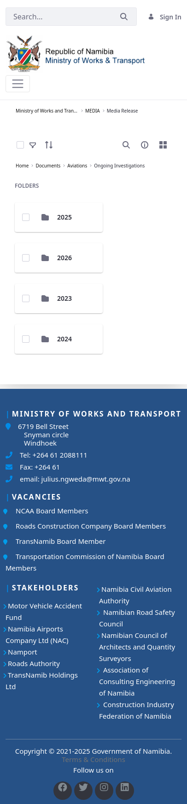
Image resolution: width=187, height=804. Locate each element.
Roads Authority (34, 663)
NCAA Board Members (52, 510)
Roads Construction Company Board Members (91, 525)
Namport (22, 651)
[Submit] (124, 17)
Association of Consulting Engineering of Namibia (137, 681)
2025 (64, 217)
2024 (64, 338)
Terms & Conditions (93, 759)
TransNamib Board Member (60, 541)
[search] (126, 144)
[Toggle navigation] (18, 83)
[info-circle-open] (144, 144)
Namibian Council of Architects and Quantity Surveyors (137, 647)
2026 (64, 257)
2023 (64, 298)
